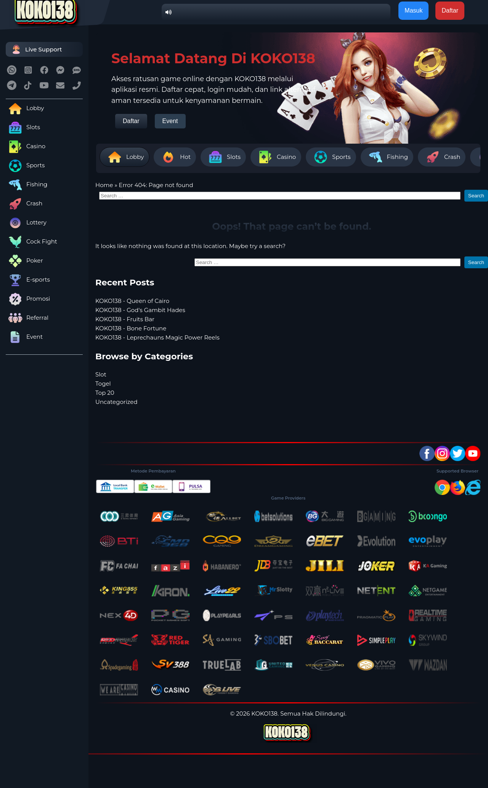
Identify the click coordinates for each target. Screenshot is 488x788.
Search (476, 196)
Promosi (28, 298)
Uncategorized (116, 401)
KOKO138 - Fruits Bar (124, 319)
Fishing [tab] (387, 157)
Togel (103, 383)
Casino (25, 146)
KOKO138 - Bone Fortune (130, 328)
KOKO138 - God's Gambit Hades (140, 310)
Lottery (26, 222)
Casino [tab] (276, 157)
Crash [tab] (441, 157)
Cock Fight (31, 241)
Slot (100, 374)
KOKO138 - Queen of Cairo (132, 300)
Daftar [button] (449, 10)
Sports (25, 165)
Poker (24, 260)
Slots (23, 127)
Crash (24, 203)
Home (104, 185)
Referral (27, 317)
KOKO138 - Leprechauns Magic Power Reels (157, 337)
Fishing (26, 184)
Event (24, 336)
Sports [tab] (330, 157)
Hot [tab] (175, 157)
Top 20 (104, 392)
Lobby (25, 108)
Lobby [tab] (124, 157)
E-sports (28, 279)
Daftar (131, 121)
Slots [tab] (223, 157)
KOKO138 (264, 713)
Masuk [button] (413, 10)
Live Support (36, 49)
